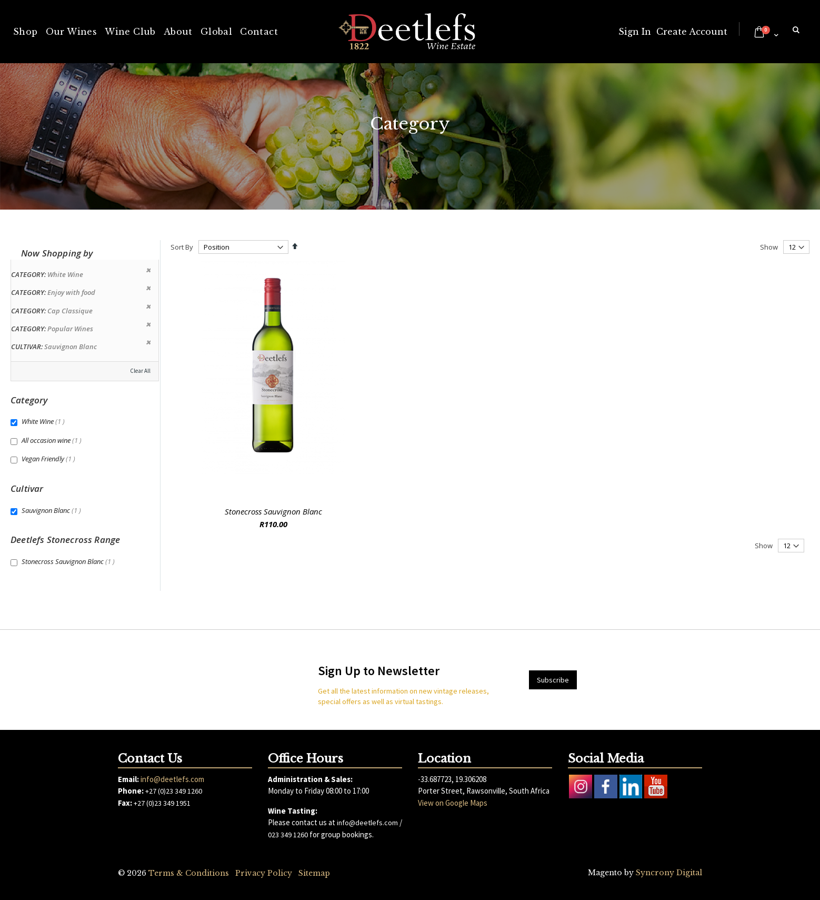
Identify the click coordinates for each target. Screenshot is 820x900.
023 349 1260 (288, 834)
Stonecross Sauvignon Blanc (273, 511)
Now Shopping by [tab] (57, 253)
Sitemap (314, 873)
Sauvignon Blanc (53, 510)
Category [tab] (29, 400)
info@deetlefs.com (172, 779)
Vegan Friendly (50, 458)
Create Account (691, 31)
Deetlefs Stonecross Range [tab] (65, 539)
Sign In (634, 31)
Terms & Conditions (188, 873)
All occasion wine (53, 440)
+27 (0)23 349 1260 (173, 791)
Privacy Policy (263, 873)
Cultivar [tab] (27, 488)
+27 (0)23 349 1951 (162, 803)
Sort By (182, 247)
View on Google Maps (452, 803)
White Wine (44, 421)
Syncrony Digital (669, 872)
